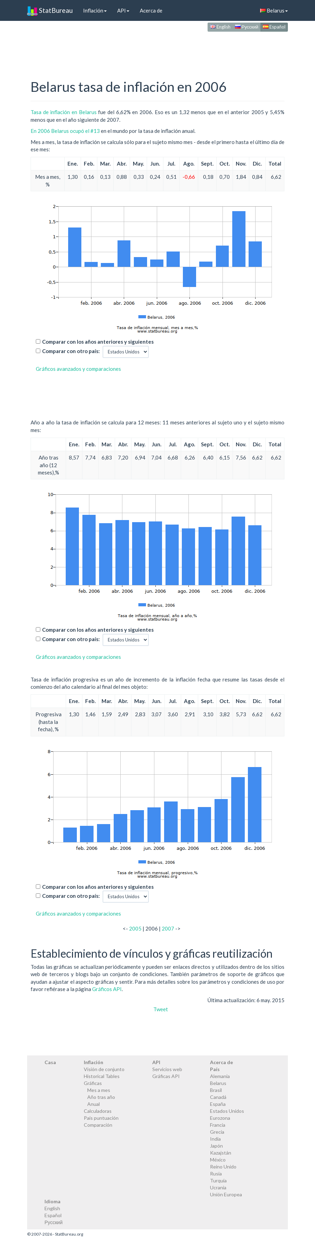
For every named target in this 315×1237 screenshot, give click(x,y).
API (123, 10)
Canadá (218, 1097)
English (220, 27)
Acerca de (151, 10)
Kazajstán (220, 1153)
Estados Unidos (227, 1111)
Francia (217, 1125)
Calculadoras (98, 1111)
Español (274, 27)
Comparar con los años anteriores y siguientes (98, 341)
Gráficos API (107, 989)
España (218, 1104)
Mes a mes (98, 1090)
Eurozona (220, 1118)
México (218, 1160)
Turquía (218, 1180)
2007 (168, 928)
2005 (135, 928)
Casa (50, 1062)
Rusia (216, 1173)
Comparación (98, 1125)
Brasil (216, 1090)
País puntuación (101, 1118)
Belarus (274, 10)
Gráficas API (166, 1076)
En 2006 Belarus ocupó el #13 (65, 131)
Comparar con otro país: (71, 351)
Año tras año (101, 1097)
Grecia (217, 1132)
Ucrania (218, 1187)
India (215, 1139)
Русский (246, 27)
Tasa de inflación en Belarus (64, 112)
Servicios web (167, 1069)
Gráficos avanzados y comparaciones (78, 369)
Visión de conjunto (104, 1069)
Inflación (95, 10)
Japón (216, 1146)
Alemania (220, 1076)
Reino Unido (223, 1167)
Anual (93, 1104)
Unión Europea (226, 1194)
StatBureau (50, 10)
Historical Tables (102, 1076)
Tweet (160, 1009)
